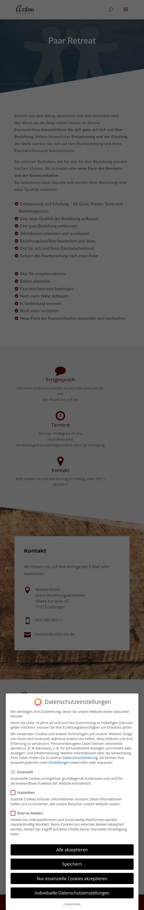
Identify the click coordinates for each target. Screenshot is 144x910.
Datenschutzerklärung (80, 757)
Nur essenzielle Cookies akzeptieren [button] (72, 878)
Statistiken (25, 792)
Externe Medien (29, 813)
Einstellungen (59, 762)
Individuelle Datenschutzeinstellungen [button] (72, 893)
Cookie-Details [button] (71, 904)
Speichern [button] (72, 864)
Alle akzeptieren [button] (72, 850)
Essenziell (24, 772)
